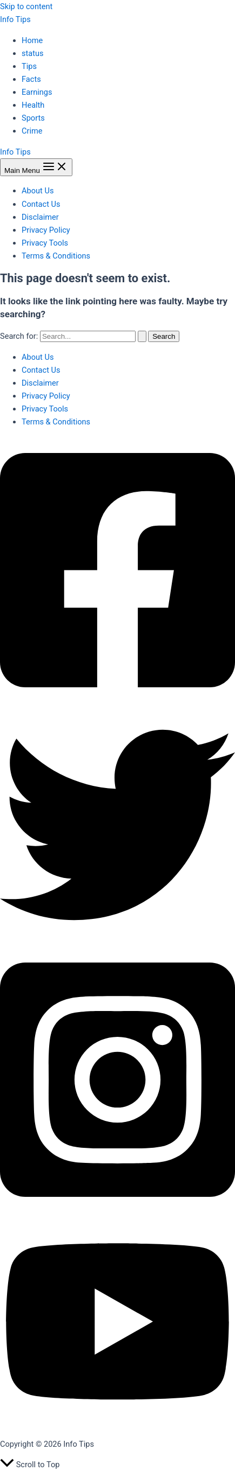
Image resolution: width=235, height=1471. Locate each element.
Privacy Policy (46, 230)
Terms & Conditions (56, 256)
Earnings (37, 92)
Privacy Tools (45, 243)
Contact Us (41, 204)
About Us (37, 191)
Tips (29, 66)
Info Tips (15, 19)
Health (33, 105)
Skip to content (26, 6)
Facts (31, 79)
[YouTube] (117, 1423)
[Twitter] (117, 939)
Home (32, 40)
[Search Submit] (142, 336)
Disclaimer (40, 217)
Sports (33, 118)
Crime (32, 131)
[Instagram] (117, 1211)
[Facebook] (117, 701)
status (33, 53)
